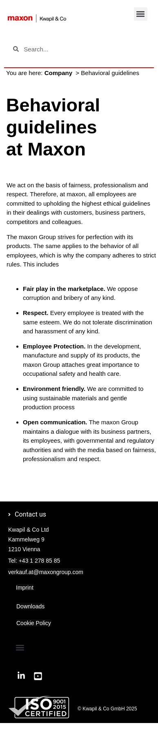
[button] (140, 14)
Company (58, 72)
